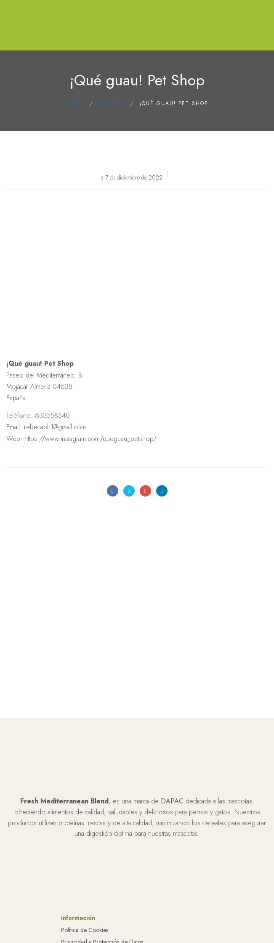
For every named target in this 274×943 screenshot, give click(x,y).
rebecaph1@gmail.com (55, 427)
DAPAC (172, 801)
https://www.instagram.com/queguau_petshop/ (90, 439)
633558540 (52, 415)
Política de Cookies (84, 930)
